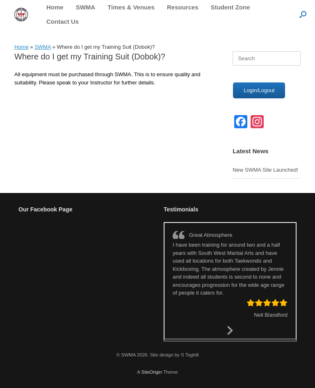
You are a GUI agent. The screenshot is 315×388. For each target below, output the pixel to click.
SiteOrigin (151, 372)
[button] (303, 14)
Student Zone (230, 7)
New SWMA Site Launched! (265, 170)
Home (55, 7)
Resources (183, 7)
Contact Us (62, 21)
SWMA (86, 7)
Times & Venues (131, 7)
